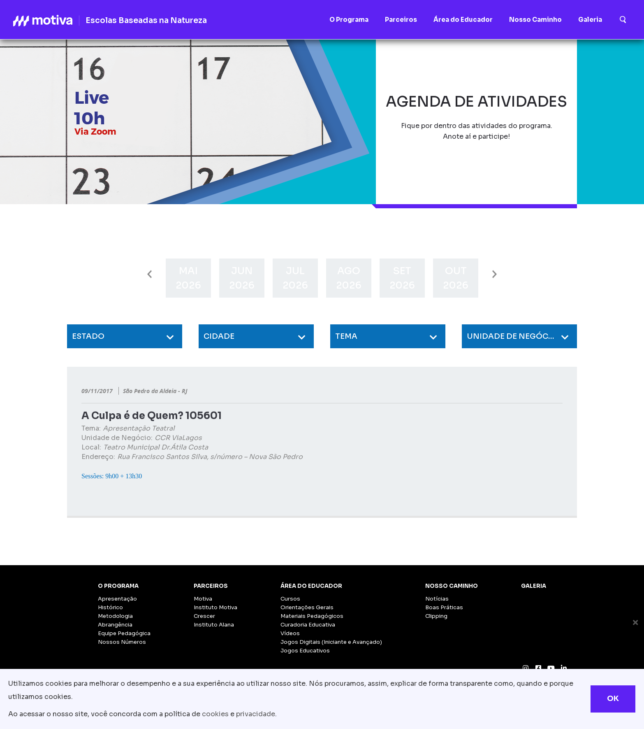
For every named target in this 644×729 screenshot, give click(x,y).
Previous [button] (149, 274)
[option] (188, 278)
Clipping (436, 616)
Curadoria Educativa (307, 624)
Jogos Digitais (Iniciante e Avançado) (331, 641)
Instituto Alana (214, 624)
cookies (215, 714)
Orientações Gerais (307, 607)
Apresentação (117, 598)
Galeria (533, 585)
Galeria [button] (590, 19)
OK (613, 698)
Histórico (110, 607)
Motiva (203, 598)
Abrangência (115, 624)
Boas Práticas (444, 607)
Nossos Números (122, 641)
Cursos (290, 598)
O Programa (118, 585)
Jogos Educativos (305, 650)
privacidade (255, 714)
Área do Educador (311, 585)
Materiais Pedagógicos (311, 616)
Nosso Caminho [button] (535, 19)
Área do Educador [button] (463, 19)
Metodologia (115, 616)
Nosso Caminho (451, 585)
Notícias (437, 598)
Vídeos (290, 633)
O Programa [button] (348, 19)
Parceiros (211, 585)
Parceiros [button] (401, 19)
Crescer (204, 616)
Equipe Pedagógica (124, 633)
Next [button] (494, 274)
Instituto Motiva (215, 607)
